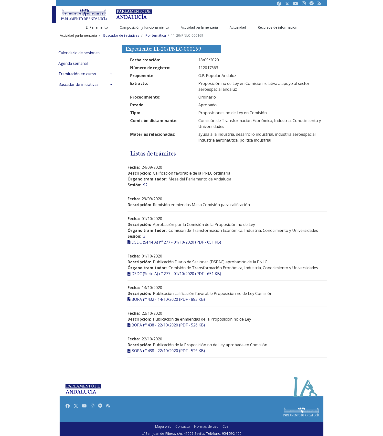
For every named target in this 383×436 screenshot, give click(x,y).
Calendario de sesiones (79, 53)
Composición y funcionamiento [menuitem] (144, 27)
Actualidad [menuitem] (238, 27)
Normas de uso (206, 426)
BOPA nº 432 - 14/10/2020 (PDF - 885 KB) (168, 299)
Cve (225, 426)
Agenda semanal (73, 63)
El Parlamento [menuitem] (97, 27)
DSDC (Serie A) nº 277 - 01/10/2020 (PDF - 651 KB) (176, 242)
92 (145, 185)
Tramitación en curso (77, 74)
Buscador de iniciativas (78, 84)
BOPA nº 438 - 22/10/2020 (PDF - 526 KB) (168, 325)
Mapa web (163, 426)
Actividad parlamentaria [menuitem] (199, 27)
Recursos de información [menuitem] (277, 27)
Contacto (182, 426)
